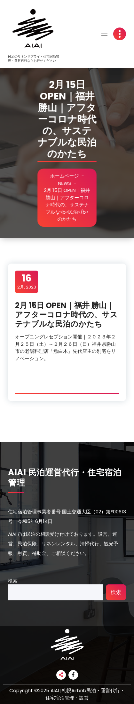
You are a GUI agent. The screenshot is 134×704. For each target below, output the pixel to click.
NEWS (68, 183)
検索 (13, 580)
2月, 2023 (26, 281)
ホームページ (68, 175)
